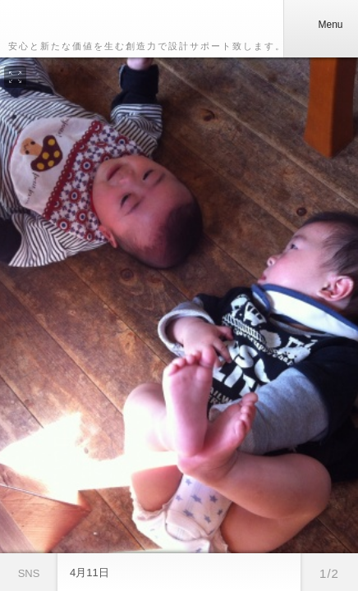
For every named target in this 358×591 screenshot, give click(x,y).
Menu (320, 24)
